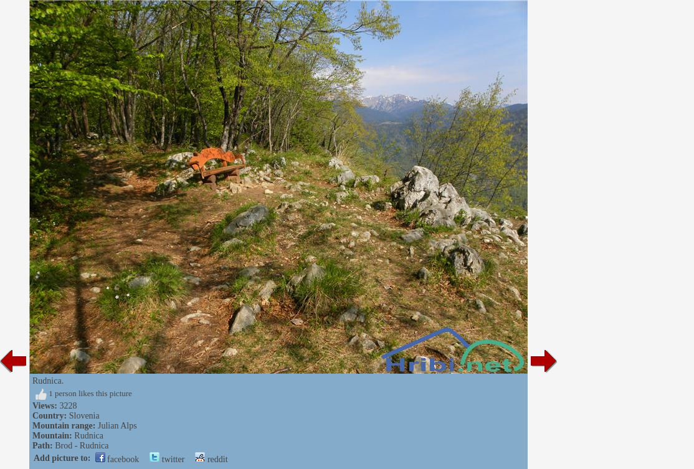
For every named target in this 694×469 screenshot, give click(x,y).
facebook (117, 459)
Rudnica (88, 435)
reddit (211, 459)
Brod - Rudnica (81, 445)
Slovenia (84, 415)
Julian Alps (117, 425)
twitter (167, 459)
